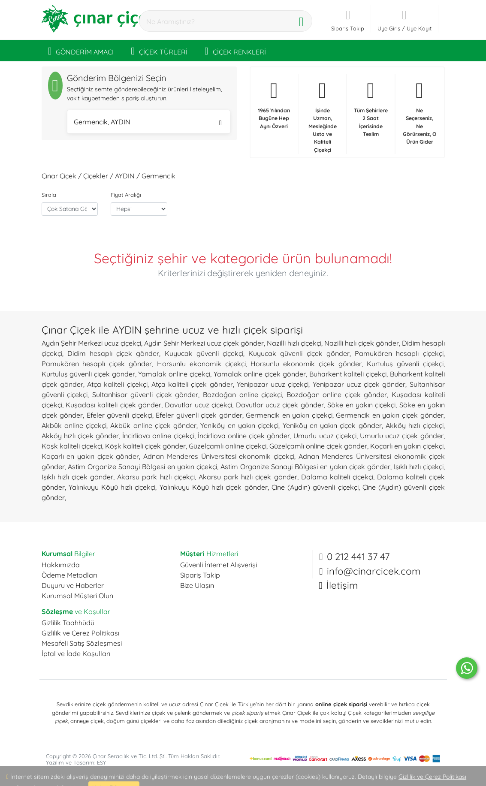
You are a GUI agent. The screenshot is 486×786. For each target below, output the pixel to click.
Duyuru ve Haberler (73, 585)
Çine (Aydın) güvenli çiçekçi (315, 487)
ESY (101, 762)
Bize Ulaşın (197, 585)
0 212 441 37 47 (358, 557)
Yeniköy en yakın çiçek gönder (332, 425)
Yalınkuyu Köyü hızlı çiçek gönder (214, 487)
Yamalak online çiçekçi (174, 374)
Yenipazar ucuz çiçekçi (273, 384)
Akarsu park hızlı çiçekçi (156, 477)
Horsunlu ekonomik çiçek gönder (306, 363)
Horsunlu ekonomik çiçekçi (201, 363)
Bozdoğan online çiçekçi (242, 394)
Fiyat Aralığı (126, 194)
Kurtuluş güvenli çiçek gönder (88, 374)
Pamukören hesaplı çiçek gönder (97, 363)
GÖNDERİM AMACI (81, 50)
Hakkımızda (61, 564)
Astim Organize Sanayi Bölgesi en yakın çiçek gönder (305, 466)
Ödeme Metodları (69, 575)
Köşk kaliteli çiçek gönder (145, 446)
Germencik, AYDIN (148, 122)
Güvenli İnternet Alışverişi (218, 564)
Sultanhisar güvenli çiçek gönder (145, 394)
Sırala (49, 194)
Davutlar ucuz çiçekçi (198, 405)
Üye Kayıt (419, 28)
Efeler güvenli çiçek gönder (199, 415)
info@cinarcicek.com (373, 571)
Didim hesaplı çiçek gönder (113, 353)
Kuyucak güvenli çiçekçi (204, 353)
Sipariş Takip (200, 575)
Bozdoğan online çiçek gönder (337, 394)
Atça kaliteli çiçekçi (117, 384)
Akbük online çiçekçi (74, 425)
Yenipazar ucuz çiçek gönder (359, 384)
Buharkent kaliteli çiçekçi (347, 374)
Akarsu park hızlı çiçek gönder (248, 477)
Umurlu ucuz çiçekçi (324, 435)
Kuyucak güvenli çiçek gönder (299, 353)
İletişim (342, 585)
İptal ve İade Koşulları (76, 653)
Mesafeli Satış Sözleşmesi (82, 643)
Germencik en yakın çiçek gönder (389, 415)
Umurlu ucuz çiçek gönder (402, 435)
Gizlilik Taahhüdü (68, 622)
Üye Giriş (388, 28)
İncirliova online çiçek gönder (244, 435)
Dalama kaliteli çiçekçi (337, 477)
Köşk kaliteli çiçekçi (72, 446)
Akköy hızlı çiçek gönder (80, 435)
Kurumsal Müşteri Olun (77, 595)
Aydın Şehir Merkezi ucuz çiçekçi (91, 343)
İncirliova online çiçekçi (158, 435)
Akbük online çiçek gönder (153, 425)
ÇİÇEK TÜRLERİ (159, 50)
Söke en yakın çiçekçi (361, 405)
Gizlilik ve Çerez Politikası (80, 633)
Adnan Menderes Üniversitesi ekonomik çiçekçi (218, 456)
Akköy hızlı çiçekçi (415, 425)
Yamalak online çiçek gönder (260, 374)
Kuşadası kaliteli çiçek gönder (113, 405)
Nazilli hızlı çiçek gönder (361, 343)
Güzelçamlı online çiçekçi (227, 446)
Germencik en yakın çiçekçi (289, 415)
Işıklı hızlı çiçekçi (419, 466)
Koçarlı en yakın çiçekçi (406, 446)
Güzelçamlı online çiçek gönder (318, 446)
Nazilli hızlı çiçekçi (294, 343)
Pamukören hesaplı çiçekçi (399, 353)
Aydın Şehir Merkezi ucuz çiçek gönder (204, 343)
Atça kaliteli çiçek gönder (192, 384)
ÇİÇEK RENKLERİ (235, 50)
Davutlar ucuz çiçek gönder (280, 405)
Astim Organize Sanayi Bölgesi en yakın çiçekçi (142, 466)
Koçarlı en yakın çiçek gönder (90, 456)
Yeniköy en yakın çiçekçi (239, 425)
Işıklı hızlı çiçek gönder (78, 477)
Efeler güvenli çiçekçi (119, 415)
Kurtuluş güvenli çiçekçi (405, 363)
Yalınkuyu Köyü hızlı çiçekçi (112, 487)
